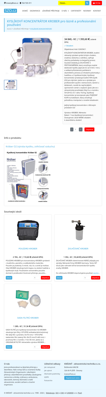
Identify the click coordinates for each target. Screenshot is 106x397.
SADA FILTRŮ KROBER (28, 317)
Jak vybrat (48, 370)
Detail (9, 278)
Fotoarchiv (48, 380)
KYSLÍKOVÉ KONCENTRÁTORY (41, 29)
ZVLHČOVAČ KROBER (78, 248)
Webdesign (50, 393)
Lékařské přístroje (51, 11)
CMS (62, 393)
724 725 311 (27, 3)
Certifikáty (76, 11)
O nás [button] (64, 11)
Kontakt (97, 11)
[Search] (71, 3)
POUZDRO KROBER (28, 248)
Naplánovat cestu (73, 378)
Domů (25, 11)
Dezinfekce (35, 11)
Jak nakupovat (49, 367)
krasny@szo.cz (11, 3)
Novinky (87, 11)
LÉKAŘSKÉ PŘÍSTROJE (21, 29)
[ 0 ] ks (96, 3)
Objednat (89, 129)
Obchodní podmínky (52, 374)
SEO (57, 393)
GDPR (46, 377)
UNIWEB (70, 393)
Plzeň (80, 393)
